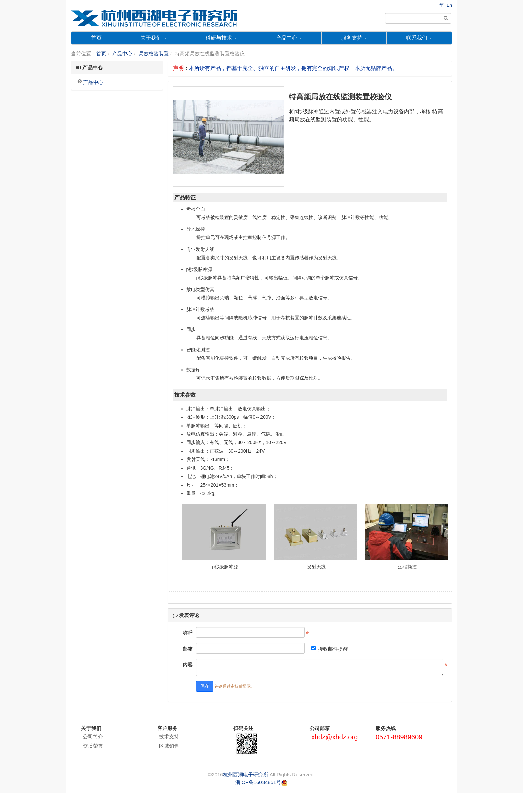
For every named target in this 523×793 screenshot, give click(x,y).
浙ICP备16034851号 (258, 782)
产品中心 (289, 38)
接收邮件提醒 (329, 649)
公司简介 (93, 736)
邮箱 (188, 649)
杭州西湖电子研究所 (245, 774)
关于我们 (153, 38)
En (449, 5)
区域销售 (169, 746)
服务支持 (354, 38)
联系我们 (419, 38)
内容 (188, 664)
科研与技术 (221, 38)
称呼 (188, 633)
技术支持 (169, 736)
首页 (96, 38)
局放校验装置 (154, 53)
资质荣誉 (93, 746)
